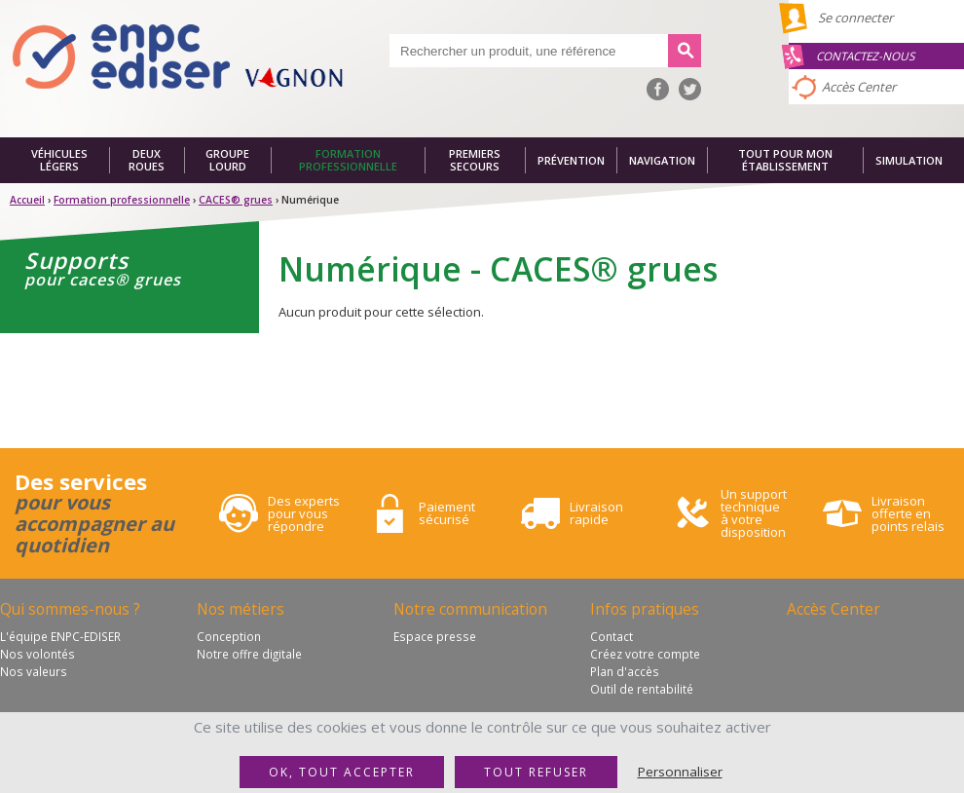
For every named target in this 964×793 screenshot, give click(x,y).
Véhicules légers (59, 160)
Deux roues (147, 160)
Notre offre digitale (249, 653)
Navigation (662, 160)
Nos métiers (240, 609)
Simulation (909, 160)
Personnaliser (680, 771)
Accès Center (859, 86)
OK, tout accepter (342, 772)
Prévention (571, 160)
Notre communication (470, 609)
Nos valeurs (33, 671)
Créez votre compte (645, 653)
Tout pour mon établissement (785, 160)
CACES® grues (236, 200)
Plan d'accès (624, 671)
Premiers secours (475, 160)
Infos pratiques (644, 609)
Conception (229, 636)
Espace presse (434, 636)
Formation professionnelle (348, 160)
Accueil (27, 200)
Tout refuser (536, 772)
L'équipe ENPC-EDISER (60, 636)
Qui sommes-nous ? (70, 609)
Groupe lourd (227, 160)
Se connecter (855, 17)
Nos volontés (37, 653)
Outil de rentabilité (641, 689)
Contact (611, 636)
